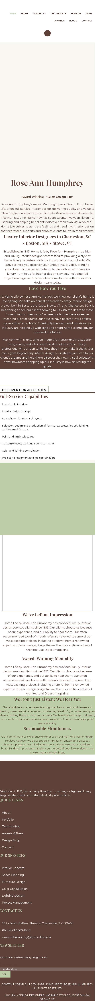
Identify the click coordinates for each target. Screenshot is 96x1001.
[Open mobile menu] (47, 33)
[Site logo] (21, 4)
